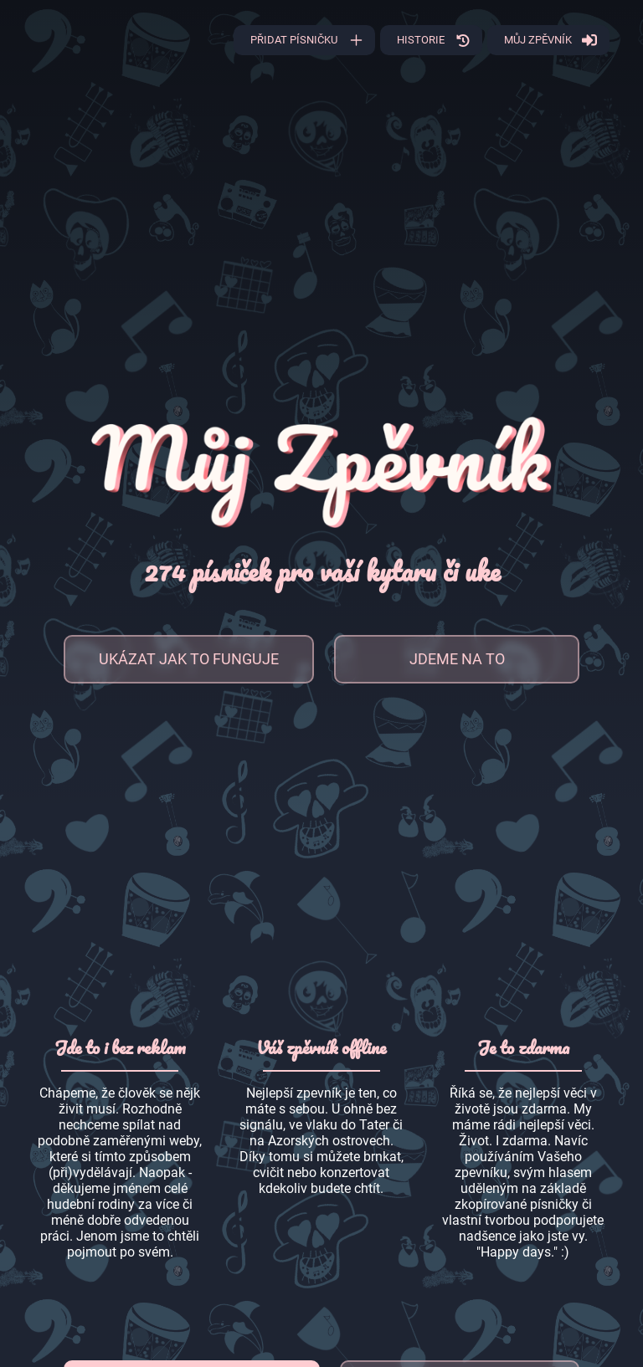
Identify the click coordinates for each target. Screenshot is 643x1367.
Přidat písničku (293, 39)
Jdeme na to (457, 659)
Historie (421, 39)
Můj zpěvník (538, 39)
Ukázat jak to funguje (189, 659)
